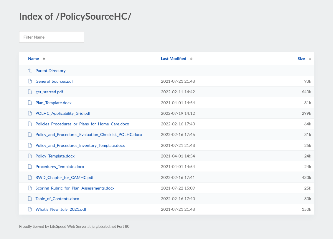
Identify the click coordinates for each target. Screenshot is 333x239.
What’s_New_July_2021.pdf (56, 209)
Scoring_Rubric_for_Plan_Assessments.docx (70, 187)
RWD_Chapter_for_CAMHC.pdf (60, 177)
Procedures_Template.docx (55, 166)
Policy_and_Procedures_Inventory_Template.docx (76, 145)
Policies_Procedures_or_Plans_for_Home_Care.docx (78, 123)
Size (301, 58)
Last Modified (173, 58)
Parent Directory (46, 70)
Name (33, 58)
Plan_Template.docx (49, 102)
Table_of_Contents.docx (53, 198)
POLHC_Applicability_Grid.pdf (58, 113)
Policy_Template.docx (51, 155)
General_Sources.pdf (50, 81)
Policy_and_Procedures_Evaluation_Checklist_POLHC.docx (84, 134)
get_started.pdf (45, 91)
